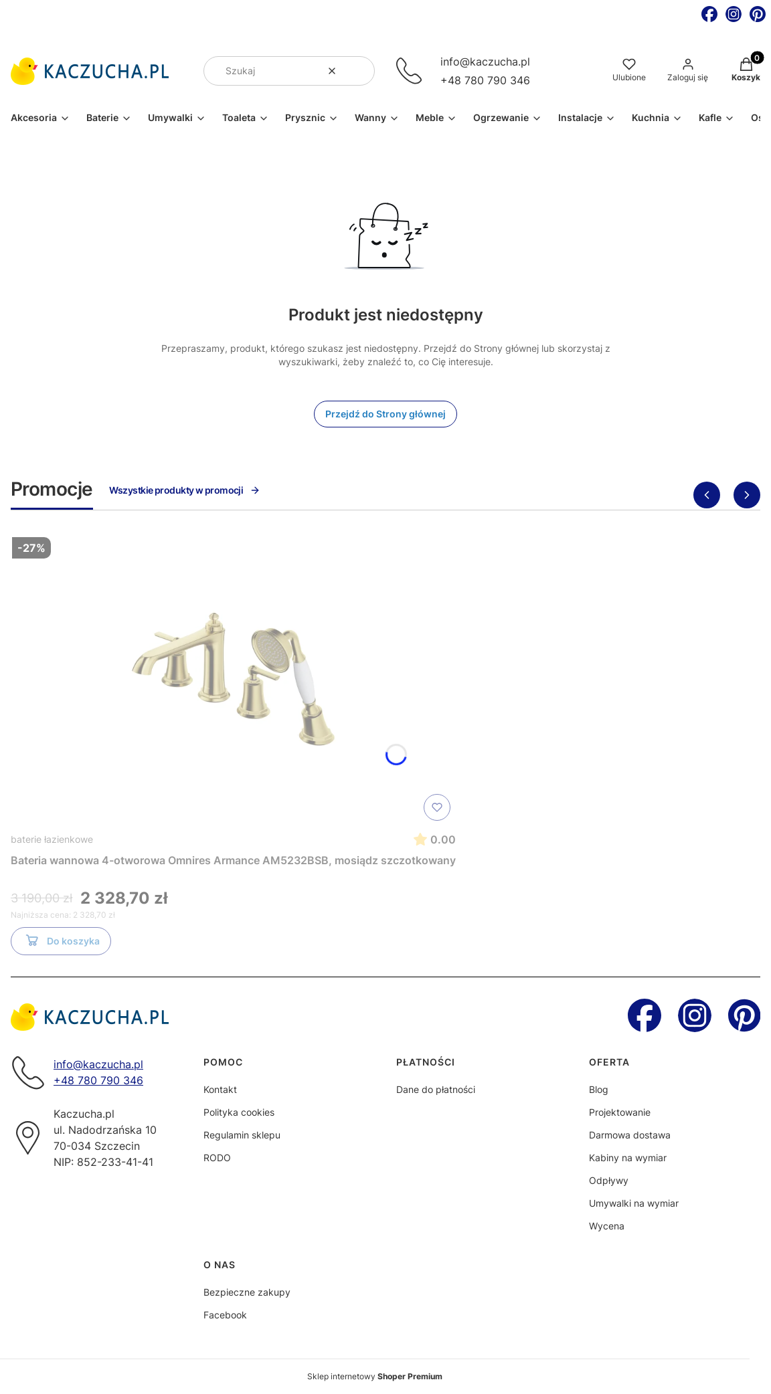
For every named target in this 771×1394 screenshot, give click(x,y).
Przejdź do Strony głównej (385, 413)
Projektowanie (620, 1112)
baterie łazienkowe (52, 839)
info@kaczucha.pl (485, 61)
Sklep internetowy (374, 1376)
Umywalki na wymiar (634, 1203)
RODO (217, 1157)
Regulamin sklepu (241, 1134)
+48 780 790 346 (485, 80)
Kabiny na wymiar (628, 1157)
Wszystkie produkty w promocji (185, 490)
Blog (598, 1089)
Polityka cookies (238, 1112)
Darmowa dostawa (630, 1134)
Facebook (225, 1314)
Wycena (606, 1225)
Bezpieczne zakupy (246, 1292)
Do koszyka (61, 943)
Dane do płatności (435, 1089)
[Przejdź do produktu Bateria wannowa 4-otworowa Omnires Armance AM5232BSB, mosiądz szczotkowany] (233, 679)
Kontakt (220, 1089)
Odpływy (608, 1180)
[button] (359, 71)
